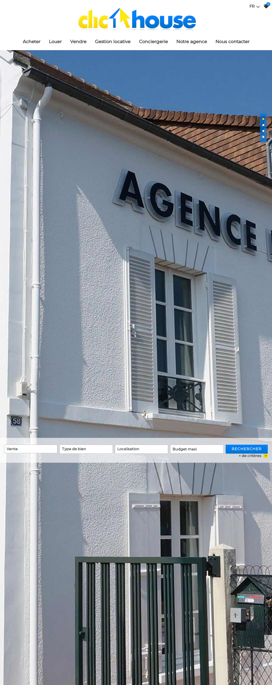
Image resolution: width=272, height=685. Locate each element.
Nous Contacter (232, 41)
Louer (55, 41)
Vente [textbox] (12, 449)
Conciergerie (153, 41)
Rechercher (247, 449)
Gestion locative (112, 41)
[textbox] (86, 449)
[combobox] (30, 449)
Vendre (78, 41)
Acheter (31, 41)
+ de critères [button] (253, 456)
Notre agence (191, 41)
